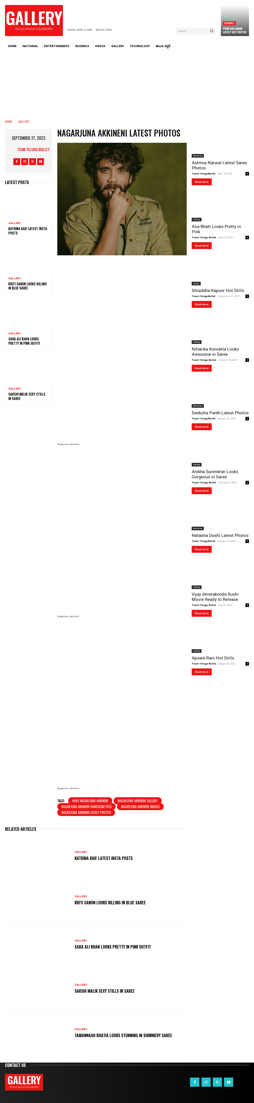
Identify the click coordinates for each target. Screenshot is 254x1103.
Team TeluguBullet (203, 173)
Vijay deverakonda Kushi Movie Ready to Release (215, 597)
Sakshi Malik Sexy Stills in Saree (26, 396)
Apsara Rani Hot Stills (213, 658)
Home (8, 121)
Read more (202, 181)
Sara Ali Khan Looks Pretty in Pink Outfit (24, 341)
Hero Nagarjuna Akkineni (90, 800)
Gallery (24, 121)
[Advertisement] (127, 82)
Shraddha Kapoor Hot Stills (218, 290)
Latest (196, 283)
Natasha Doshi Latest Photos (220, 535)
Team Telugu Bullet (34, 149)
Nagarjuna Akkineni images (140, 806)
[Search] (212, 31)
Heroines (229, 23)
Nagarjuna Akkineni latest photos (86, 812)
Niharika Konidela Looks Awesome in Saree (215, 352)
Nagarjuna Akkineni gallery (138, 800)
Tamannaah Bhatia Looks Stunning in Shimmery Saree (123, 1035)
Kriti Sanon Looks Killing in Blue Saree (27, 286)
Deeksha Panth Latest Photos (220, 412)
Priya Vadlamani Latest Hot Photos (234, 30)
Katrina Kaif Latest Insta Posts (27, 231)
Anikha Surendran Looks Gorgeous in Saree (215, 474)
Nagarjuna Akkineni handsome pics (86, 806)
